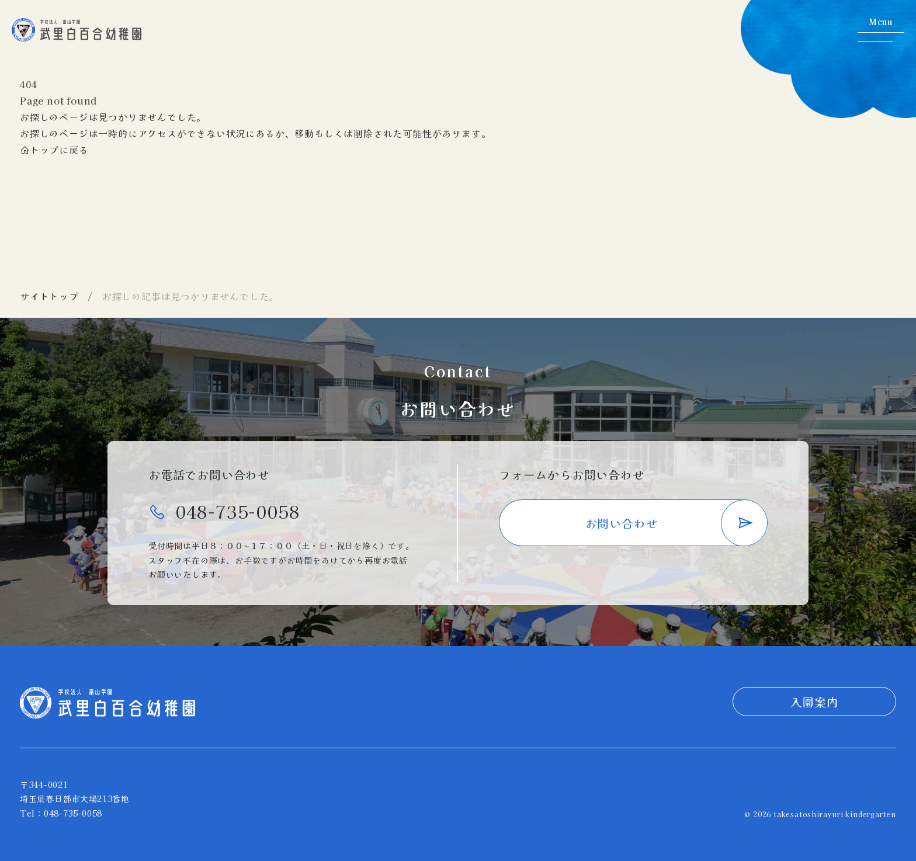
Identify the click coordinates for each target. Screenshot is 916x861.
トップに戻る (54, 150)
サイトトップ (49, 296)
